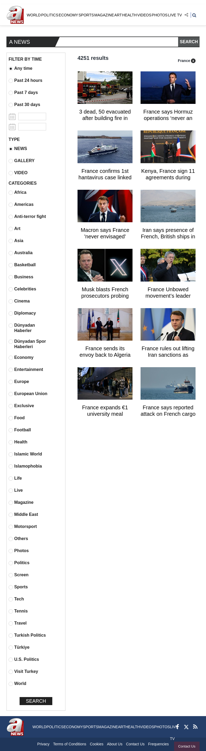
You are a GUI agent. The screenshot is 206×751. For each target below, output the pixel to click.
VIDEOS (144, 15)
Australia (20, 252)
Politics (19, 562)
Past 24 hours (25, 80)
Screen (18, 575)
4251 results (93, 58)
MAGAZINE (104, 15)
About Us (115, 744)
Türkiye (19, 647)
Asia (16, 240)
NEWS (18, 148)
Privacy (43, 744)
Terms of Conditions (69, 744)
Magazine (21, 502)
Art (14, 228)
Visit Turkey (23, 671)
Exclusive (21, 405)
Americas (21, 204)
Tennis (18, 611)
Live (16, 490)
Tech (16, 599)
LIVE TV (175, 15)
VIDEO (18, 172)
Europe (19, 381)
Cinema (19, 301)
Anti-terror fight (27, 216)
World (17, 683)
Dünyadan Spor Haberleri (27, 344)
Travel (18, 623)
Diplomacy (22, 313)
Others (18, 538)
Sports (18, 587)
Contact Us (186, 746)
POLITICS (49, 15)
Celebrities (22, 289)
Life (15, 478)
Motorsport (23, 526)
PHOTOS (160, 15)
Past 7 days (23, 92)
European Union (28, 393)
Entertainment (26, 369)
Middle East (23, 514)
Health (18, 442)
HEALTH (129, 15)
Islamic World (25, 454)
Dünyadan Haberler (22, 328)
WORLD (34, 15)
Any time (20, 68)
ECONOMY (68, 15)
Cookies (97, 744)
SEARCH (189, 41)
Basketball (22, 265)
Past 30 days (24, 104)
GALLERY (22, 160)
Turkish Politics (27, 635)
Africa (17, 192)
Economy (21, 357)
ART (118, 15)
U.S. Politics (24, 659)
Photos (19, 550)
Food (17, 417)
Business (21, 277)
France (184, 61)
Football (20, 430)
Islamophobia (25, 466)
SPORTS (86, 15)
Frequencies (158, 744)
